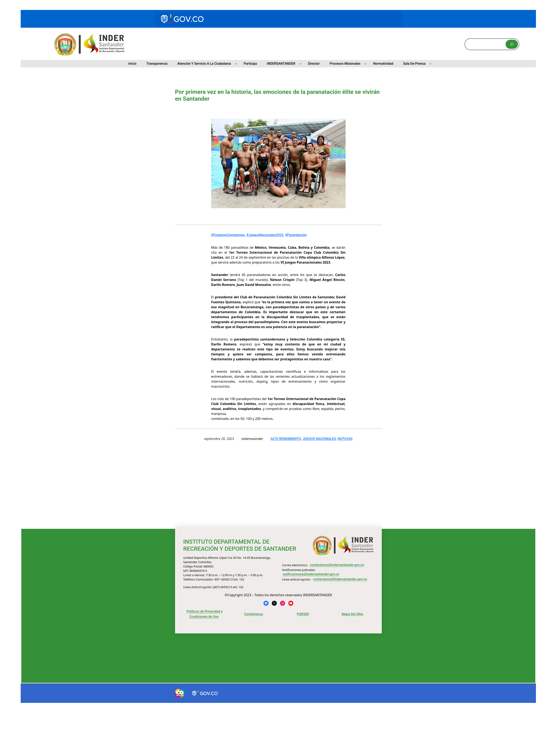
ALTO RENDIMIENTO (286, 439)
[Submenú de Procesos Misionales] (366, 64)
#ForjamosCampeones (228, 235)
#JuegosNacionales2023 (264, 235)
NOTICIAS (345, 439)
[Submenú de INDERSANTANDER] (300, 64)
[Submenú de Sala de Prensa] (431, 64)
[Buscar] (512, 44)
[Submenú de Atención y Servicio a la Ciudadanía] (236, 64)
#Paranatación (296, 235)
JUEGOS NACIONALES (319, 439)
